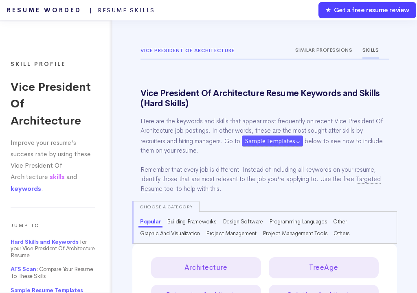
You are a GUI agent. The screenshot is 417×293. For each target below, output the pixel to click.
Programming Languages (298, 221)
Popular (150, 221)
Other (340, 221)
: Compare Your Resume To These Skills (52, 273)
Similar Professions (324, 50)
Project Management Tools (295, 233)
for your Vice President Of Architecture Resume (53, 248)
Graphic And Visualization (170, 233)
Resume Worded (81, 10)
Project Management (231, 233)
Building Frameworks (191, 221)
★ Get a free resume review (367, 10)
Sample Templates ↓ (272, 141)
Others (342, 233)
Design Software (243, 221)
